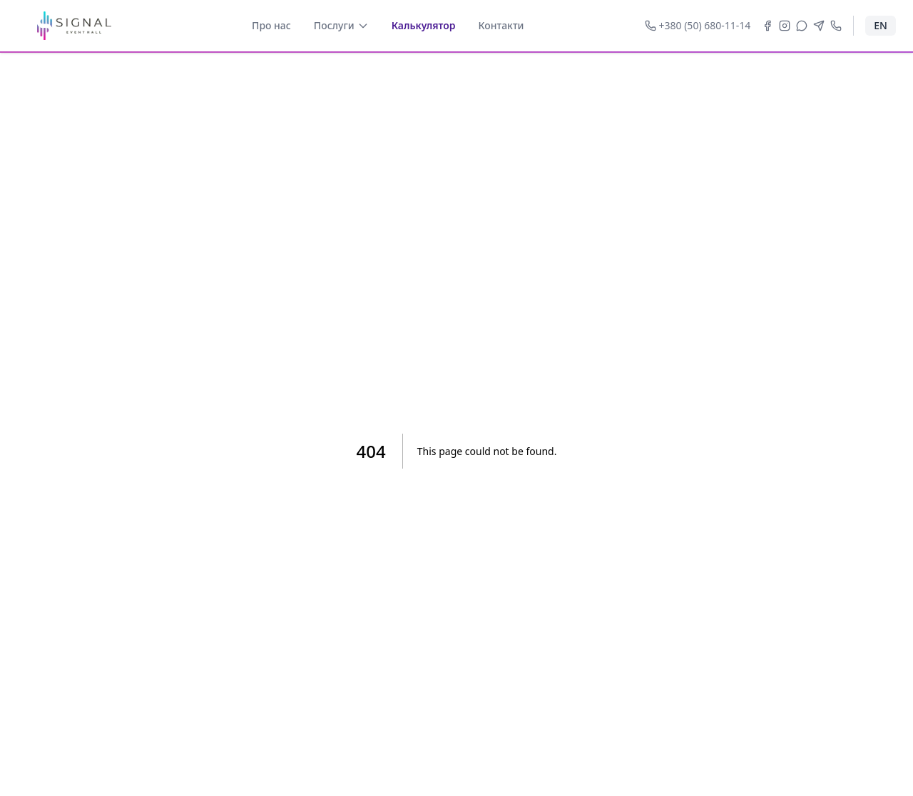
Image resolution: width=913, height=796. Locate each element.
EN (880, 25)
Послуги (341, 25)
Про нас (271, 25)
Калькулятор (424, 25)
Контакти (501, 25)
